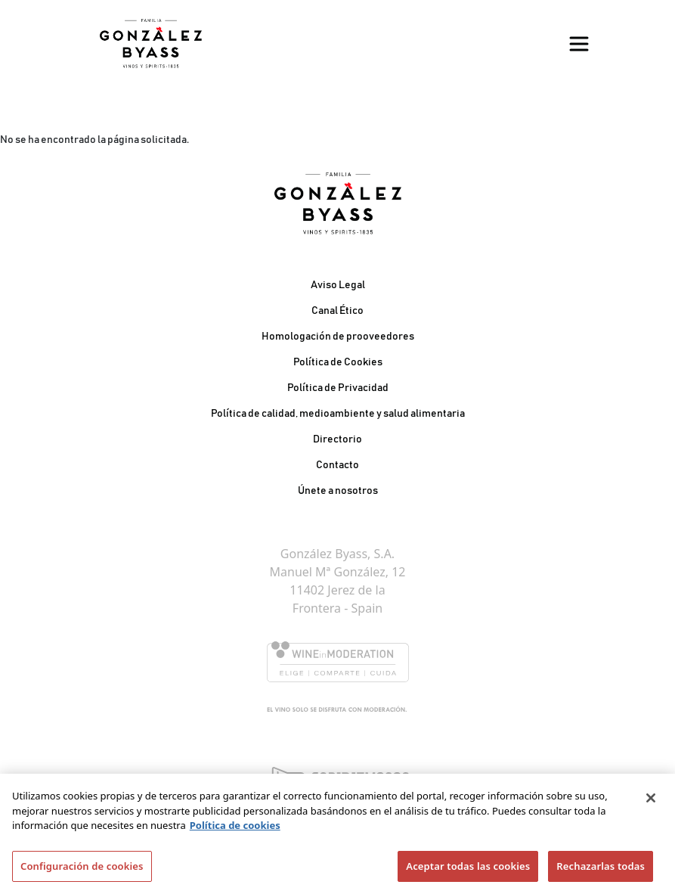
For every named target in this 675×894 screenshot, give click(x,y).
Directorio (337, 439)
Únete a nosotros (338, 491)
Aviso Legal (338, 285)
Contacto (337, 465)
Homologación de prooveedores (338, 336)
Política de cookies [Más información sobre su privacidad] (235, 830)
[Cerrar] (650, 802)
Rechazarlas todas (600, 870)
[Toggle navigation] (579, 43)
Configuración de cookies (82, 870)
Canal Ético (337, 311)
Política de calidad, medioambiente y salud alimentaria (338, 413)
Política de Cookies (337, 362)
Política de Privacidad (338, 388)
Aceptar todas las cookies (468, 870)
